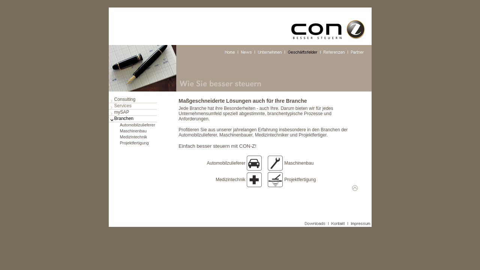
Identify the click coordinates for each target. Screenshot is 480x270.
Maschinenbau (133, 131)
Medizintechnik (133, 137)
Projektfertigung (134, 143)
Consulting (125, 99)
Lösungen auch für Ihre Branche (266, 101)
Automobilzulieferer (137, 125)
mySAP (121, 112)
